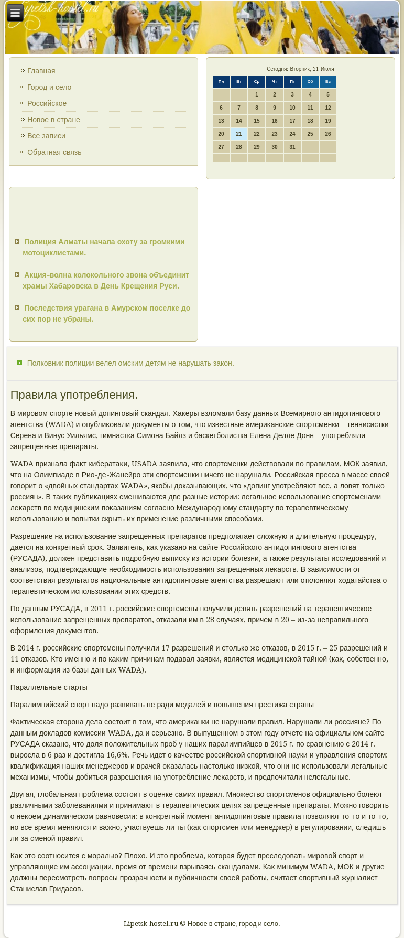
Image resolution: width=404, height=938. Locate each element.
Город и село (49, 87)
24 (292, 134)
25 (310, 134)
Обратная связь (54, 152)
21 (239, 134)
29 (256, 147)
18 (310, 121)
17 (292, 121)
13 (221, 121)
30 (274, 147)
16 (274, 121)
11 (310, 108)
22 (256, 134)
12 (328, 108)
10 (292, 108)
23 (274, 134)
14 (239, 121)
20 (221, 134)
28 (239, 147)
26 (328, 134)
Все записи (46, 136)
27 (221, 147)
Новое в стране (53, 119)
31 (292, 147)
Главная (41, 71)
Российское (47, 103)
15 (256, 121)
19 (328, 121)
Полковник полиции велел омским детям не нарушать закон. (130, 363)
